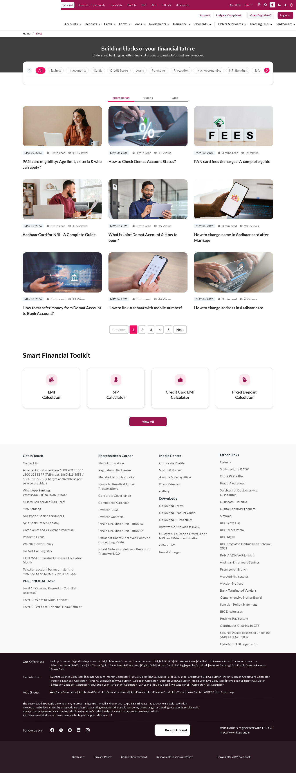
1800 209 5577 (70, 470)
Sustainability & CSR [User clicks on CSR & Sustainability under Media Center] (234, 469)
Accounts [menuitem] (71, 24)
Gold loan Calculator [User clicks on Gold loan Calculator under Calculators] (145, 680)
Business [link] (83, 5)
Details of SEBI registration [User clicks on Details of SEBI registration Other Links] (239, 644)
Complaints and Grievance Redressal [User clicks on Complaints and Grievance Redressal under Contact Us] (48, 530)
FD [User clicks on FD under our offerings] (171, 661)
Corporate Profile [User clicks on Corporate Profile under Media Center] (171, 463)
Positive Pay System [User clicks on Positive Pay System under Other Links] (234, 618)
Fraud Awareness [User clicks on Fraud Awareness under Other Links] (232, 483)
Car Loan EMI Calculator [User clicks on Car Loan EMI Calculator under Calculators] (153, 684)
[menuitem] (80, 24)
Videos (148, 97)
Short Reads (121, 97)
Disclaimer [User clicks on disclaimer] (78, 757)
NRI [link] (144, 5)
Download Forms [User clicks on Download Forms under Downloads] (171, 506)
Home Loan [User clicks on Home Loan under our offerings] (251, 661)
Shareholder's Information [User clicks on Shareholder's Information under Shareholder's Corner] (116, 477)
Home (26, 33)
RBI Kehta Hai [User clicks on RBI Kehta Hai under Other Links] (230, 523)
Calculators (31, 677)
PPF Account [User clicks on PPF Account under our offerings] (132, 665)
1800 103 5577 (33, 474)
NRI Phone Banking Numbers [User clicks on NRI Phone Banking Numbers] (43, 516)
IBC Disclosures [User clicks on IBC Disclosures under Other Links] (231, 611)
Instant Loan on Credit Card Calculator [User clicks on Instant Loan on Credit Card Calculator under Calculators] (246, 676)
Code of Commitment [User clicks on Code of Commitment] (134, 757)
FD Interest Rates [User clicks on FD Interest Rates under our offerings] (184, 661)
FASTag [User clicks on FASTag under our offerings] (179, 665)
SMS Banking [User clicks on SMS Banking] (32, 509)
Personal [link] (68, 5)
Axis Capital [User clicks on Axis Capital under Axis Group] (195, 692)
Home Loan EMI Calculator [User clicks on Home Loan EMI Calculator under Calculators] (208, 680)
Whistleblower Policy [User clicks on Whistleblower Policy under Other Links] (38, 544)
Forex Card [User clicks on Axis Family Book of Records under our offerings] (58, 669)
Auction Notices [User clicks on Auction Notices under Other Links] (231, 583)
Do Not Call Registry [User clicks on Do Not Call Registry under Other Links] (37, 551)
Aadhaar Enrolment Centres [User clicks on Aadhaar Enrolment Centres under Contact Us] (240, 562)
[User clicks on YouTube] (69, 730)
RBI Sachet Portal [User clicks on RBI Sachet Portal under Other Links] (232, 530)
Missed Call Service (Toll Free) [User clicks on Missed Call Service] (44, 502)
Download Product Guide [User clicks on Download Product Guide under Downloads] (177, 513)
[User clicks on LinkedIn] (78, 730)
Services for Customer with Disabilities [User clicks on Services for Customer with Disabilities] (239, 492)
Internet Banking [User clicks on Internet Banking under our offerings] (219, 665)
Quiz (175, 97)
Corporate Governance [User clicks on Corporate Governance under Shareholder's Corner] (114, 495)
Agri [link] (154, 5)
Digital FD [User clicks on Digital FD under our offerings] (161, 661)
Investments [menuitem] (157, 24)
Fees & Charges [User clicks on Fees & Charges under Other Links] (170, 552)
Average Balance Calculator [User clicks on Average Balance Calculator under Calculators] (66, 676)
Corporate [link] (99, 5)
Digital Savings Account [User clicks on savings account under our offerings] (86, 661)
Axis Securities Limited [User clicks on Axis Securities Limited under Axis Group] (115, 692)
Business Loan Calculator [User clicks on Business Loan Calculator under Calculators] (175, 680)
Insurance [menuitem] (180, 24)
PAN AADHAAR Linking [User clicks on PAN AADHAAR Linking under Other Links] (237, 555)
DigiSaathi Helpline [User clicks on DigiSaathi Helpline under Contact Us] (233, 502)
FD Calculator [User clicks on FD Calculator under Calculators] (138, 676)
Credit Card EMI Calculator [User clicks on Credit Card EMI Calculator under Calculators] (204, 676)
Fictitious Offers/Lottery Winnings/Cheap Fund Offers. (77, 715)
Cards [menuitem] (108, 24)
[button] (249, 5)
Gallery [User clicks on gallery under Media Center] (164, 491)
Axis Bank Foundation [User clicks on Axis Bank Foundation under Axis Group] (63, 692)
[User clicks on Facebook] (52, 730)
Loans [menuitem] (138, 24)
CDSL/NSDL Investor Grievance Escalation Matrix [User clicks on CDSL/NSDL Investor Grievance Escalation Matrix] (53, 560)
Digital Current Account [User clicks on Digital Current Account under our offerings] (116, 661)
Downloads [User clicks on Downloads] (168, 498)
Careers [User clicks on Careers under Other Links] (225, 462)
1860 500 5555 (33, 479)
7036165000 (58, 495)
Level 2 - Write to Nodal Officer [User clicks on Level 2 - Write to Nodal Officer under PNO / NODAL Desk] (45, 599)
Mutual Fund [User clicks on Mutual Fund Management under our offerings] (165, 665)
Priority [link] (132, 5)
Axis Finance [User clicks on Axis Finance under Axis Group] (138, 692)
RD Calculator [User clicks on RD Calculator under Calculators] (157, 676)
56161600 (47, 574)
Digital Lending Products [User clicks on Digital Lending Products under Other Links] (237, 509)
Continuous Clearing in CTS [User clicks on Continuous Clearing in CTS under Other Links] (239, 625)
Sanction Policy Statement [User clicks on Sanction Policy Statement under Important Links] (238, 604)
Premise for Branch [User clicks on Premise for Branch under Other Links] (233, 569)
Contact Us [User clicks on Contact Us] (30, 463)
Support (205, 15)
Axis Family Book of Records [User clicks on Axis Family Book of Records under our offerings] (248, 665)
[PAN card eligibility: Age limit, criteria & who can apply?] (62, 141)
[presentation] (29, 70)
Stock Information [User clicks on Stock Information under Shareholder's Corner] (111, 463)
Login (285, 15)
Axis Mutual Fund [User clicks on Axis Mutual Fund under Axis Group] (89, 692)
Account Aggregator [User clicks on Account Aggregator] (234, 576)
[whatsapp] (265, 5)
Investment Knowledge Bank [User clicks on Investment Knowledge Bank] (179, 527)
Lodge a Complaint (228, 15)
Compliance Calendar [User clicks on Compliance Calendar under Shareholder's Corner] (113, 502)
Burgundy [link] (116, 5)
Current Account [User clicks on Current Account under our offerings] (143, 661)
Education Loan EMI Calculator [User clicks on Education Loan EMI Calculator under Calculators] (70, 684)
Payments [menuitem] (201, 24)
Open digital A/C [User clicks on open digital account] (260, 15)
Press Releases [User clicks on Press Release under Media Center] (169, 484)
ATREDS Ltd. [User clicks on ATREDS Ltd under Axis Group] (211, 692)
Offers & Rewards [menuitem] (230, 24)
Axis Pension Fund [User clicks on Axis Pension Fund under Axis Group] (159, 692)
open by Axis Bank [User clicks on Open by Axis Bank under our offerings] (196, 665)
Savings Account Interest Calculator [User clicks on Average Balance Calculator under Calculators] (106, 676)
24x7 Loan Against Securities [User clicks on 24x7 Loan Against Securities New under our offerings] (104, 665)
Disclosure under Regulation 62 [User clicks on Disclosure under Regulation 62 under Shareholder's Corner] (120, 531)
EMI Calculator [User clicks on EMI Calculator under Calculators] (177, 676)
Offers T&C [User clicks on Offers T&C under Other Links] (167, 545)
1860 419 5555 (71, 474)
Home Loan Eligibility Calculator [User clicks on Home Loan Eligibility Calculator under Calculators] (245, 680)
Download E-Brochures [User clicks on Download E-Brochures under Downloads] (175, 520)
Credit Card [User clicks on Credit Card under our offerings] (204, 661)
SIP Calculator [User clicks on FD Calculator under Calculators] (215, 684)
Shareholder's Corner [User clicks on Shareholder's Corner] (115, 455)
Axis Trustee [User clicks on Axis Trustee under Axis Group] (178, 692)
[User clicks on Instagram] (87, 730)
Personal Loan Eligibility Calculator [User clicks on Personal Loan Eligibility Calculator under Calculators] (110, 680)
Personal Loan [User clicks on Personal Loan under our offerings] (221, 661)
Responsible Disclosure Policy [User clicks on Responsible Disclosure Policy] (174, 757)
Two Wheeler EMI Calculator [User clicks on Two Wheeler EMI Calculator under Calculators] (187, 684)
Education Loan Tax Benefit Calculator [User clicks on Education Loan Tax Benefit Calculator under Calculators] (113, 684)
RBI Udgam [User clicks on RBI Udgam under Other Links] (228, 537)
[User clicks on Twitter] (61, 730)
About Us (235, 5)
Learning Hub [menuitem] (259, 24)
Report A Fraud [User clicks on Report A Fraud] (34, 537)
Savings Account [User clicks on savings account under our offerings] (60, 661)
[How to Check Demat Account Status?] (148, 141)
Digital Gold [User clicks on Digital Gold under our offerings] (148, 665)
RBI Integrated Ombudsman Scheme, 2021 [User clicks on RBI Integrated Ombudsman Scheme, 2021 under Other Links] (245, 546)
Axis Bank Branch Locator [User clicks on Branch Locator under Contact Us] (41, 523)
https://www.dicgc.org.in (235, 732)
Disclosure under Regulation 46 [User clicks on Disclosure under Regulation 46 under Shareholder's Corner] (120, 524)
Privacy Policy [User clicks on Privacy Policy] (102, 757)
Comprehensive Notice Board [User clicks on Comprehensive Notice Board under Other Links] (241, 597)
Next (180, 351)
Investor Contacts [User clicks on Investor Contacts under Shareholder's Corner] (110, 516)
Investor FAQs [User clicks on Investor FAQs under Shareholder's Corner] (108, 509)
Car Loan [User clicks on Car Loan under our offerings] (237, 661)
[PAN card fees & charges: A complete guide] (233, 141)
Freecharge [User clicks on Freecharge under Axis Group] (228, 692)
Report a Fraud (172, 730)
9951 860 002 (66, 574)
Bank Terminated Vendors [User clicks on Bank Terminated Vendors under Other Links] (238, 590)
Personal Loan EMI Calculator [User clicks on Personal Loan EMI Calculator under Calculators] (69, 680)
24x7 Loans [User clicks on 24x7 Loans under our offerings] (78, 665)
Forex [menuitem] (123, 24)
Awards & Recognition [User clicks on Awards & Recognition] (175, 477)
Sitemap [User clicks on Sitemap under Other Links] (225, 516)
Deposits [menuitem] (91, 24)
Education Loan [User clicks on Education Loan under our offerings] (60, 665)
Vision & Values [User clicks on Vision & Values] (170, 470)
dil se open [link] (182, 5)
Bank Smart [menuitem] (284, 24)
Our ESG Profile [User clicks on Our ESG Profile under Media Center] (231, 476)
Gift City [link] (166, 5)
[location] (259, 5)
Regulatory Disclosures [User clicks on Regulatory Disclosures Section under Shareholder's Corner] (114, 470)
